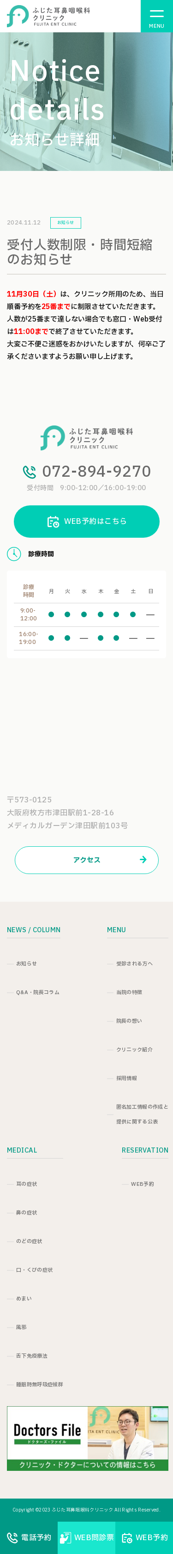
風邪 (21, 1327)
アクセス (110, 860)
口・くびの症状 (34, 1270)
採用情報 (126, 1078)
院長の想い (129, 1021)
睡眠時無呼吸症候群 (39, 1385)
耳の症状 (26, 1184)
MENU (116, 930)
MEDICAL (22, 1150)
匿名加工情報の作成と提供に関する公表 (142, 1114)
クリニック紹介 (134, 1050)
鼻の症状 (26, 1213)
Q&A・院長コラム (38, 992)
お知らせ (26, 964)
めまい (24, 1299)
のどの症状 (29, 1241)
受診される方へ (134, 964)
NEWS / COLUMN (33, 930)
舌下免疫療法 (32, 1356)
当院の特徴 (129, 992)
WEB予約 (142, 1184)
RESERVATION (145, 1150)
